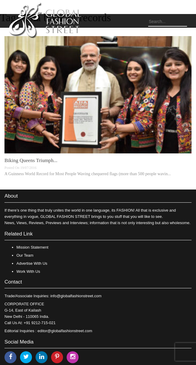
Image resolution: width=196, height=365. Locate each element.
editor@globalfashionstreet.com (65, 331)
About (11, 196)
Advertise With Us (31, 263)
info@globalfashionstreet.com (75, 296)
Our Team (24, 255)
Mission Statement (32, 247)
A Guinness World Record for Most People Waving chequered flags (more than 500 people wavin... (87, 174)
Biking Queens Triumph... (30, 160)
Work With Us (28, 271)
